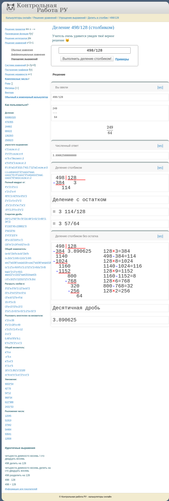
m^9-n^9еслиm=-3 (14, 158)
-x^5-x (8, 356)
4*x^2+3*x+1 (11, 187)
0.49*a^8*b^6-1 (12, 338)
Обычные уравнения (22, 50)
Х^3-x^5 (9, 365)
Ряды (8, 83)
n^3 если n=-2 (12, 149)
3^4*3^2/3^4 (11, 235)
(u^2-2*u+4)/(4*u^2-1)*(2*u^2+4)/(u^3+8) (25, 267)
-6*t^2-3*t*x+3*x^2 (14, 209)
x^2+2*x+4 (10, 191)
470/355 (9, 122)
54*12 (8, 393)
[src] (160, 87)
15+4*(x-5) (10, 302)
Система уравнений (15, 65)
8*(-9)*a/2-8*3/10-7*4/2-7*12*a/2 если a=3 (26, 167)
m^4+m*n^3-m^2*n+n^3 (17, 375)
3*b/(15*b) (10, 230)
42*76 (8, 388)
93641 (8, 434)
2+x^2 (8, 334)
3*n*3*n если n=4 (14, 154)
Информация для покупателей (21, 489)
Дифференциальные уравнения (28, 54)
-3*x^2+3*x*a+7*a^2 (15, 205)
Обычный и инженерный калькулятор (26, 97)
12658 (8, 438)
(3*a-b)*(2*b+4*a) (14, 297)
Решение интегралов (16, 38)
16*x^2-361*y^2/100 (15, 370)
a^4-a (8, 352)
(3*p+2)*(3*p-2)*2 (14, 306)
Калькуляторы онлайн (18, 17)
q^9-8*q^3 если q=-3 (15, 163)
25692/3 (9, 140)
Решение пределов (15, 29)
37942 (8, 425)
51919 (8, 420)
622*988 (9, 402)
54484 (8, 429)
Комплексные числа (16, 79)
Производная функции (17, 33)
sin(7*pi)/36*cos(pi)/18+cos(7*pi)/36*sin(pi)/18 (28, 262)
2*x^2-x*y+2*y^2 (13, 200)
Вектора (9, 92)
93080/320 (10, 117)
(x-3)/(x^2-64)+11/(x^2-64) (18, 258)
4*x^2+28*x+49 (12, 324)
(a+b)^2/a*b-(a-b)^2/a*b (17, 253)
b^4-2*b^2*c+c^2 (13, 343)
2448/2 (8, 126)
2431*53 (9, 406)
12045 (8, 415)
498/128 (114, 17)
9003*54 (9, 384)
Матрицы (10, 88)
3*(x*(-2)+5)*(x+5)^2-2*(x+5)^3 (20, 311)
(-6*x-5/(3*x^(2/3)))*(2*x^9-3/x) (20, 279)
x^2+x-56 (9, 320)
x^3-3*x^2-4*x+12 (14, 329)
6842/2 (8, 131)
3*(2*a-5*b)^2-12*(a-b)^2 (17, 288)
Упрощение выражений (72, 17)
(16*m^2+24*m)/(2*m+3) (17, 244)
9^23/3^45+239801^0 (16, 226)
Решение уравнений (45, 17)
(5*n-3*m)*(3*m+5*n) (15, 293)
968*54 (8, 397)
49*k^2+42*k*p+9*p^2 (16, 196)
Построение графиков (16, 69)
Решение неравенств (16, 74)
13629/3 (9, 135)
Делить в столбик (98, 17)
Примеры (122, 59)
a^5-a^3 (9, 361)
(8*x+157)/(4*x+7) (14, 240)
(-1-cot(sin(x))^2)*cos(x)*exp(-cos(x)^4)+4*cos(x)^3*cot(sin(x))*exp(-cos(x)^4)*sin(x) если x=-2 (24, 175)
